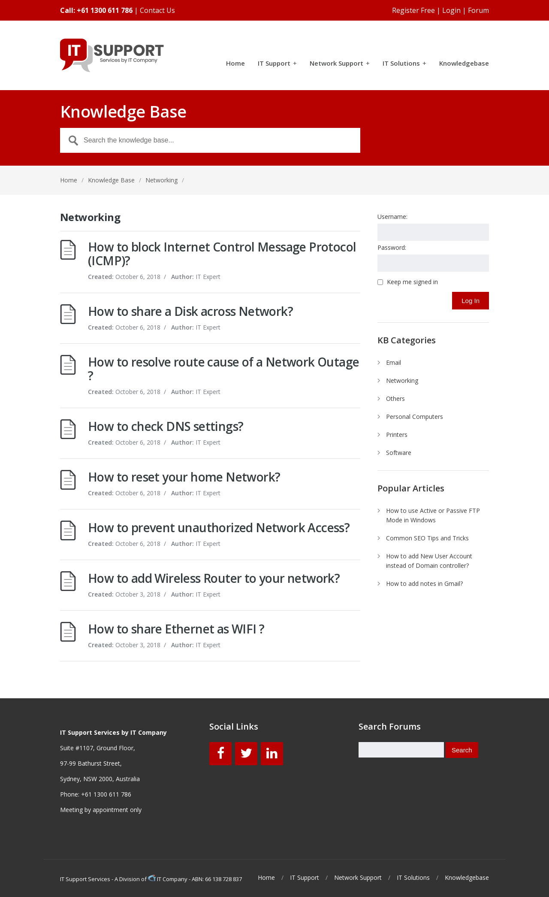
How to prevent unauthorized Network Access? (219, 527)
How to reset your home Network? (184, 477)
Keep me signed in (412, 282)
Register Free (413, 10)
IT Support (277, 63)
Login (451, 10)
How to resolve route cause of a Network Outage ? (223, 369)
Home (235, 63)
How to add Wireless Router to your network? (214, 578)
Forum (478, 10)
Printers (396, 434)
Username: (392, 216)
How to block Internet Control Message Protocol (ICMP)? (222, 254)
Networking (402, 380)
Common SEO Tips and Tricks (427, 538)
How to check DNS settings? (165, 426)
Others (395, 398)
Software (398, 452)
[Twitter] (246, 753)
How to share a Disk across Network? (190, 311)
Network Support (340, 63)
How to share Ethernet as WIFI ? (176, 629)
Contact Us (157, 10)
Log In (471, 300)
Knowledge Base (111, 180)
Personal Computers (414, 416)
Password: (391, 247)
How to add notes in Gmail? (424, 583)
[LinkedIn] (272, 753)
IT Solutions (404, 63)
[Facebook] (220, 753)
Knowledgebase (464, 63)
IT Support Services (85, 879)
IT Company (168, 879)
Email (393, 362)
